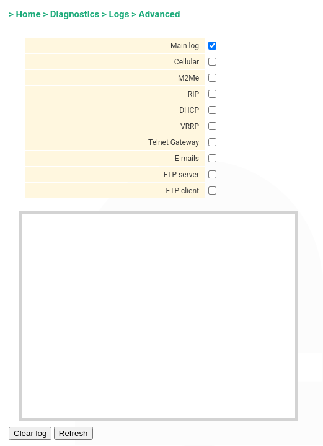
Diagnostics (74, 14)
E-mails (187, 158)
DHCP (189, 110)
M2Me (188, 78)
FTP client (183, 190)
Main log (184, 46)
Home (27, 14)
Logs (119, 14)
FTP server (181, 174)
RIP (193, 94)
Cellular (186, 62)
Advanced (159, 14)
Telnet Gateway (173, 142)
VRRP (189, 126)
